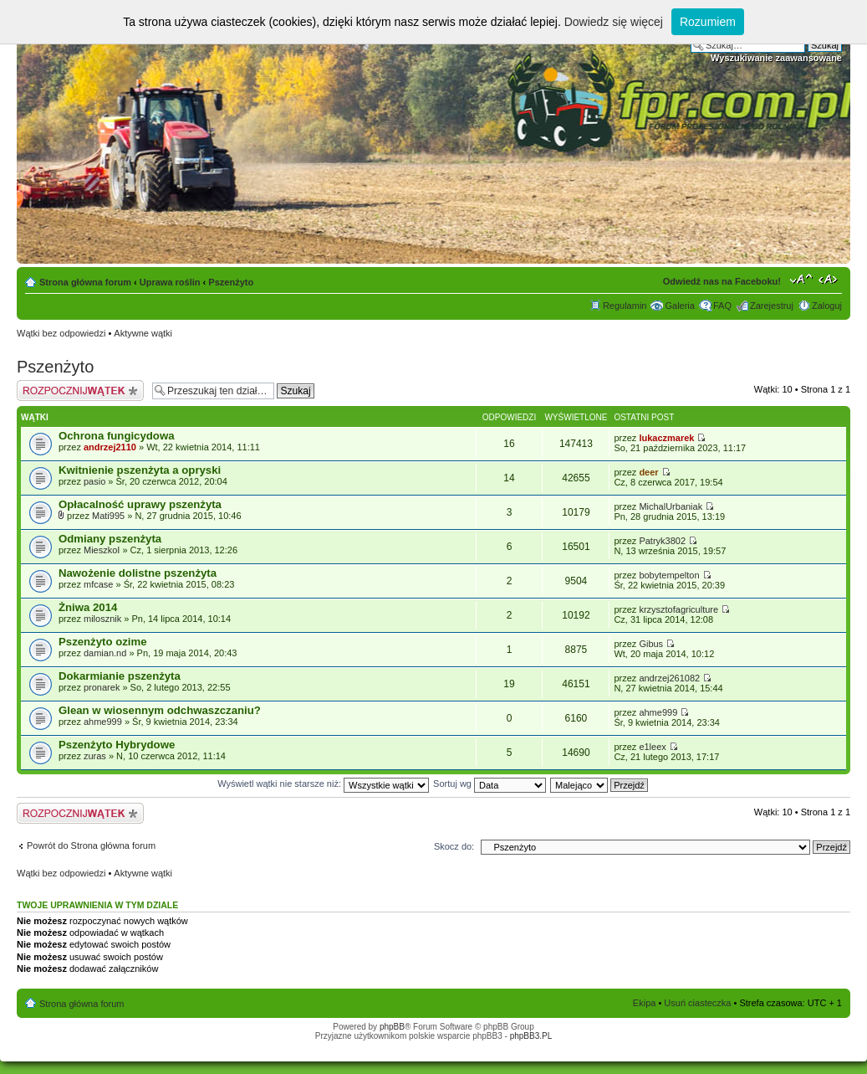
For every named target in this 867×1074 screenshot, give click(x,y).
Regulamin (625, 306)
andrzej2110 (110, 447)
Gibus (651, 644)
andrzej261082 (669, 678)
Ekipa (644, 1003)
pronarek (102, 687)
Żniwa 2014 (88, 607)
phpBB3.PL (531, 1036)
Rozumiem (708, 21)
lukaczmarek (666, 438)
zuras (95, 756)
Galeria (679, 306)
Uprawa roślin (170, 282)
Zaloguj (827, 306)
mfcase (98, 584)
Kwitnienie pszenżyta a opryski (140, 470)
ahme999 (103, 722)
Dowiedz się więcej (613, 21)
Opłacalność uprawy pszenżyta (140, 504)
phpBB (392, 1026)
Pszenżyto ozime (103, 641)
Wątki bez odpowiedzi (61, 333)
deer (648, 472)
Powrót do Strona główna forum (91, 845)
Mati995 (108, 516)
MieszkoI (102, 550)
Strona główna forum (85, 282)
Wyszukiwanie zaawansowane (776, 58)
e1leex (652, 747)
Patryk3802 (662, 541)
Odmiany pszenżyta (110, 538)
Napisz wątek (80, 390)
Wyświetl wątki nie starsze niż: (323, 784)
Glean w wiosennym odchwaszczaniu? (160, 710)
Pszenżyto (230, 282)
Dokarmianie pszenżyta (120, 676)
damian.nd (105, 653)
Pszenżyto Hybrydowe (117, 744)
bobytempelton (669, 575)
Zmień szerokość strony (830, 278)
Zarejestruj (771, 306)
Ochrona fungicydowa (116, 435)
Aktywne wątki (143, 333)
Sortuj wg (489, 784)
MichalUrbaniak (670, 506)
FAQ (722, 306)
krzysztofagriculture (678, 609)
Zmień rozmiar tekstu (801, 278)
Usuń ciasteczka (697, 1003)
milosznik (102, 619)
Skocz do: (454, 846)
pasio (94, 481)
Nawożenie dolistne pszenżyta (138, 573)
